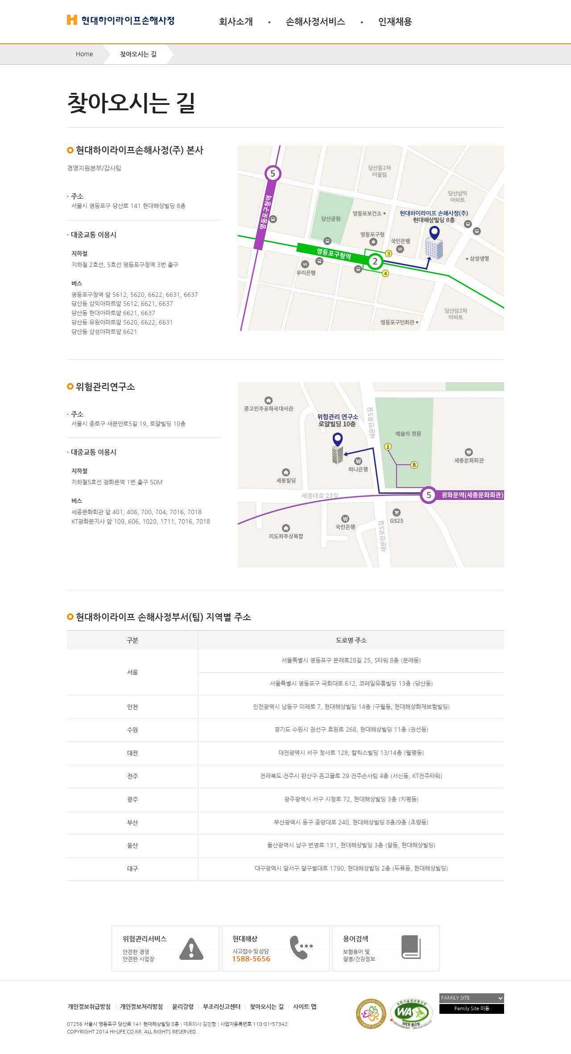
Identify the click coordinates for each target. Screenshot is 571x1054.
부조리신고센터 (221, 1006)
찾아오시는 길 (267, 1006)
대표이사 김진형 (199, 1024)
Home (84, 54)
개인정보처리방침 (141, 1006)
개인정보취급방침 (89, 1006)
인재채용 (395, 21)
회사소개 (236, 21)
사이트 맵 (304, 1006)
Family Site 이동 (472, 1008)
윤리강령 (183, 1006)
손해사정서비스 (315, 21)
